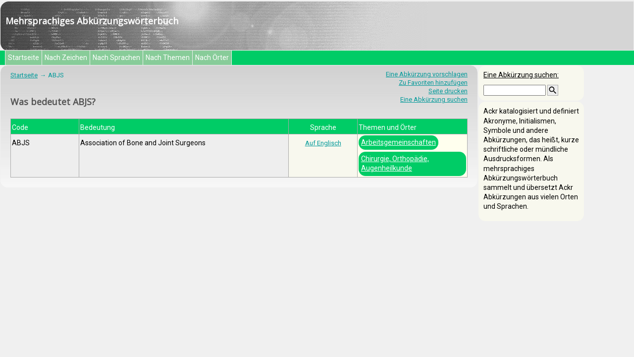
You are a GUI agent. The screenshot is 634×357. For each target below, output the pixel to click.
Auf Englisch (323, 143)
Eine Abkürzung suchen (434, 99)
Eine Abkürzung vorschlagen (427, 74)
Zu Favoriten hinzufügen (433, 82)
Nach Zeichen (66, 57)
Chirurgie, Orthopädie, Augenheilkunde (395, 163)
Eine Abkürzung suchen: (521, 75)
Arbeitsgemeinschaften (398, 142)
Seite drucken (448, 91)
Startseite (23, 57)
